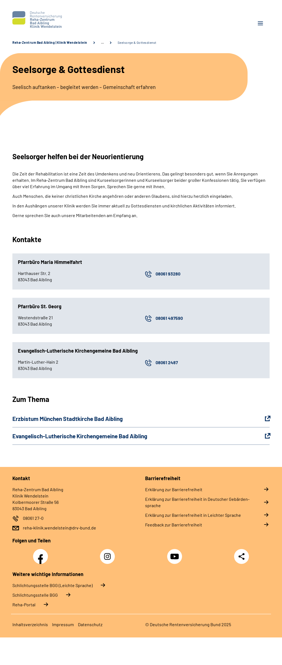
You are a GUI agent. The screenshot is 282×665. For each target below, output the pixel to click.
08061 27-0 (33, 518)
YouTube (175, 553)
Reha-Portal (24, 604)
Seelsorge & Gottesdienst (137, 42)
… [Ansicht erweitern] (102, 42)
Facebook (41, 553)
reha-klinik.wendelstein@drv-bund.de (59, 527)
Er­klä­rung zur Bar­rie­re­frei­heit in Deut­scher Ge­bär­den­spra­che (197, 502)
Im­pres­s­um (63, 624)
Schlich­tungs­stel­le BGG (35, 595)
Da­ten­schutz (90, 624)
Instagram (108, 553)
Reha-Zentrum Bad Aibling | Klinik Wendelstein (49, 42)
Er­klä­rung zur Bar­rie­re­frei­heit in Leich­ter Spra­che (193, 515)
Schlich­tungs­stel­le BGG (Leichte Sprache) (52, 585)
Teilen (241, 556)
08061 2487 (167, 362)
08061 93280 (168, 273)
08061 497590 (169, 318)
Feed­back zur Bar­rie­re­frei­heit (173, 524)
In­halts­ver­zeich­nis (30, 624)
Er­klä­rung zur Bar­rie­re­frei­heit (173, 489)
